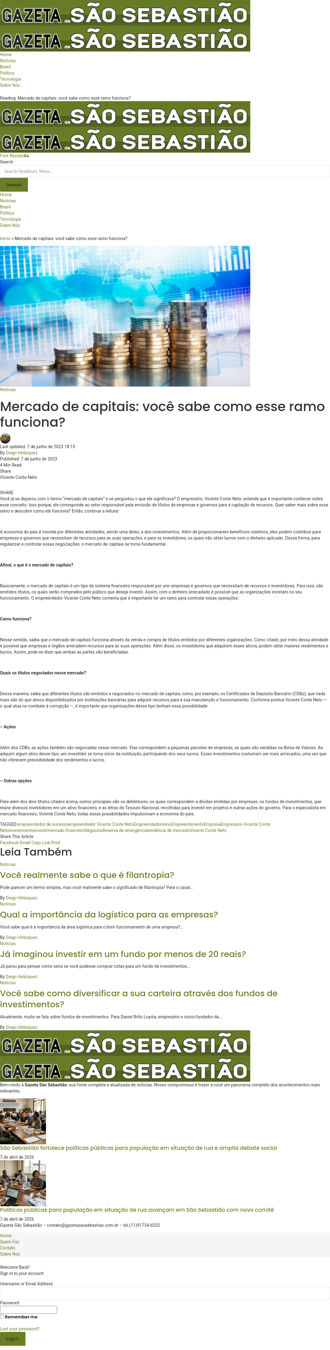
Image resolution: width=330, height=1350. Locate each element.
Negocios (94, 830)
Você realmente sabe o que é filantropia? (87, 875)
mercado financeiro (66, 830)
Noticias (8, 389)
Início (5, 238)
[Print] (55, 842)
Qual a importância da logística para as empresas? (109, 915)
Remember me (19, 1317)
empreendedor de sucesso (42, 824)
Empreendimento (187, 824)
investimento (21, 830)
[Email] (25, 842)
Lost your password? (20, 1328)
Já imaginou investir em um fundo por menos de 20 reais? (123, 954)
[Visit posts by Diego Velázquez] (6, 438)
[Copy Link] (40, 842)
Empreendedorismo (152, 824)
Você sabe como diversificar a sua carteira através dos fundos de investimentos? (139, 998)
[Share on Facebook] (9, 842)
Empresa (212, 824)
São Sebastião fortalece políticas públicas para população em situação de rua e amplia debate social (138, 1148)
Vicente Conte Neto (208, 830)
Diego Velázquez (21, 452)
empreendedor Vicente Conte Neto (101, 824)
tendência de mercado (168, 830)
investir (41, 830)
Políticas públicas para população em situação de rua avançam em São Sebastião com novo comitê (137, 1210)
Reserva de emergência (125, 830)
